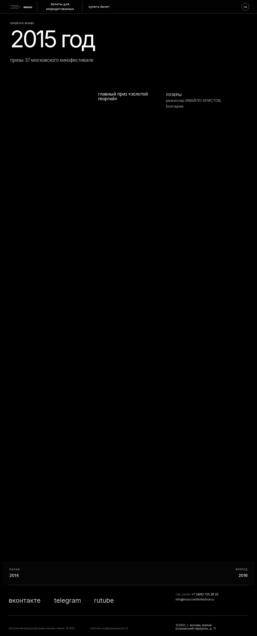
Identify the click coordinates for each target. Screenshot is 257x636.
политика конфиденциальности (109, 628)
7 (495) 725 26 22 (205, 594)
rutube (104, 600)
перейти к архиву (22, 23)
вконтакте (24, 600)
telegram (67, 600)
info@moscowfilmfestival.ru (195, 599)
